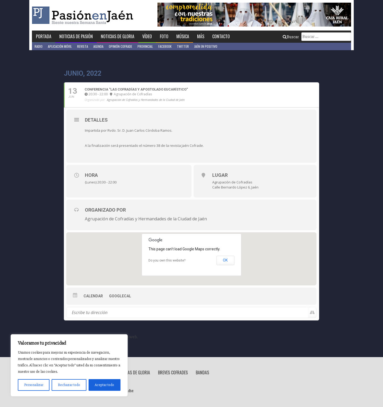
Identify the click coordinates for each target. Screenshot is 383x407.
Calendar (93, 296)
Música (182, 36)
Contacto (221, 36)
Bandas (202, 372)
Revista (82, 46)
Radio (39, 46)
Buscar (291, 37)
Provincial (145, 46)
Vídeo (147, 36)
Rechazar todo (69, 385)
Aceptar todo (104, 385)
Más (200, 36)
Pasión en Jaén (84, 15)
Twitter (183, 46)
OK (225, 260)
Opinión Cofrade (120, 46)
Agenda (98, 46)
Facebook (165, 46)
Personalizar (33, 385)
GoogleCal (120, 296)
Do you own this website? (166, 260)
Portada (43, 36)
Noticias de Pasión (76, 36)
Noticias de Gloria (117, 36)
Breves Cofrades (173, 372)
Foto (164, 36)
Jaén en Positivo (205, 46)
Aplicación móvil (60, 46)
